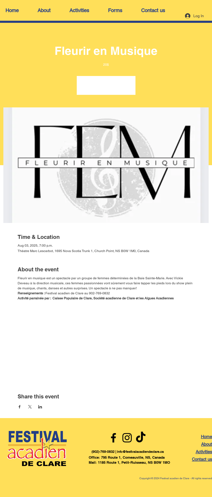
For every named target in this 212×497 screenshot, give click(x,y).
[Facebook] (113, 437)
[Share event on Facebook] (20, 406)
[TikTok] (140, 437)
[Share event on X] (30, 406)
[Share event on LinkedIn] (40, 406)
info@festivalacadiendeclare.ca (140, 452)
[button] (51, 10)
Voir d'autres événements (106, 88)
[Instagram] (127, 437)
